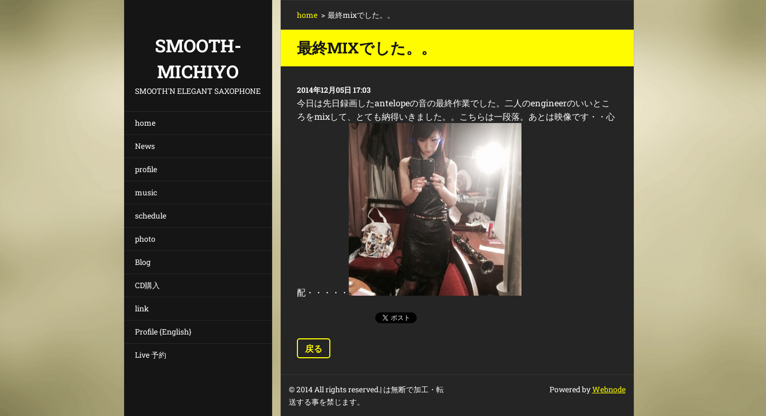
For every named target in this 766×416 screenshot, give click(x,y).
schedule (150, 215)
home (145, 123)
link (142, 308)
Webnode (609, 389)
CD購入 (147, 285)
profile (146, 169)
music (146, 192)
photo (145, 239)
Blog (143, 262)
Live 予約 (150, 355)
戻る (313, 348)
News (145, 146)
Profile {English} (163, 331)
